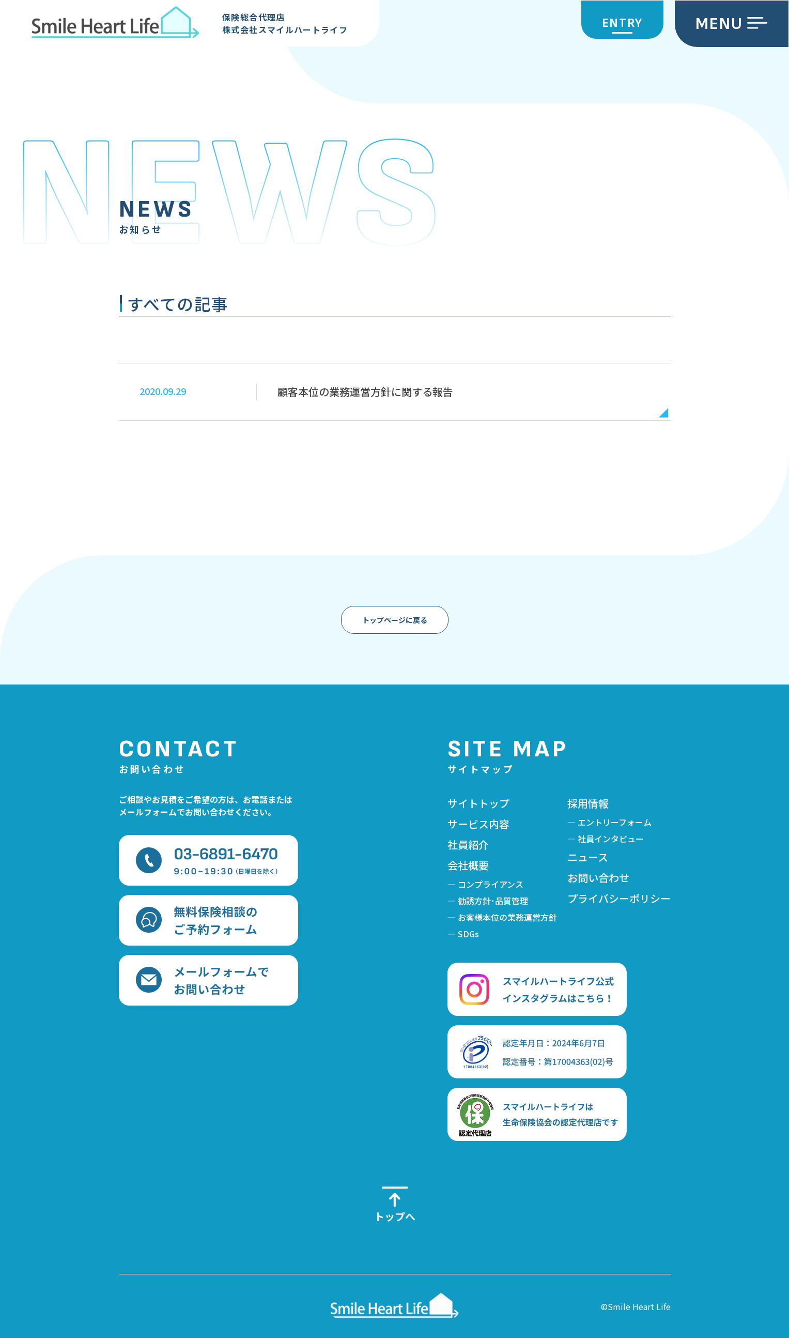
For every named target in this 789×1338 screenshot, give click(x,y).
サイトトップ (478, 803)
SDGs (468, 934)
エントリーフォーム (615, 822)
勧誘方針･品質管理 (493, 900)
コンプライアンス (490, 884)
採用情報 (588, 803)
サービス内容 (478, 823)
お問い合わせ (598, 877)
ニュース (587, 856)
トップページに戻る (394, 620)
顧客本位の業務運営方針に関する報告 (365, 391)
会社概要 (468, 865)
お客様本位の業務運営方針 (507, 917)
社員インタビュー (611, 838)
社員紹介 (468, 844)
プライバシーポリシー (619, 898)
